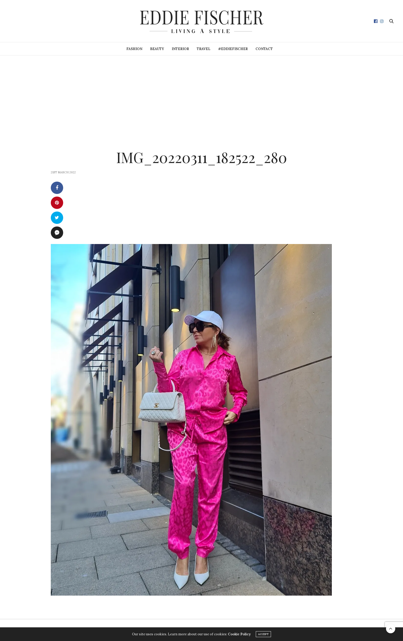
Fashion (134, 49)
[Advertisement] (201, 94)
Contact (264, 49)
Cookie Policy (239, 634)
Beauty (157, 49)
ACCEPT (263, 634)
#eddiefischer (233, 49)
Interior (180, 49)
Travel (203, 49)
